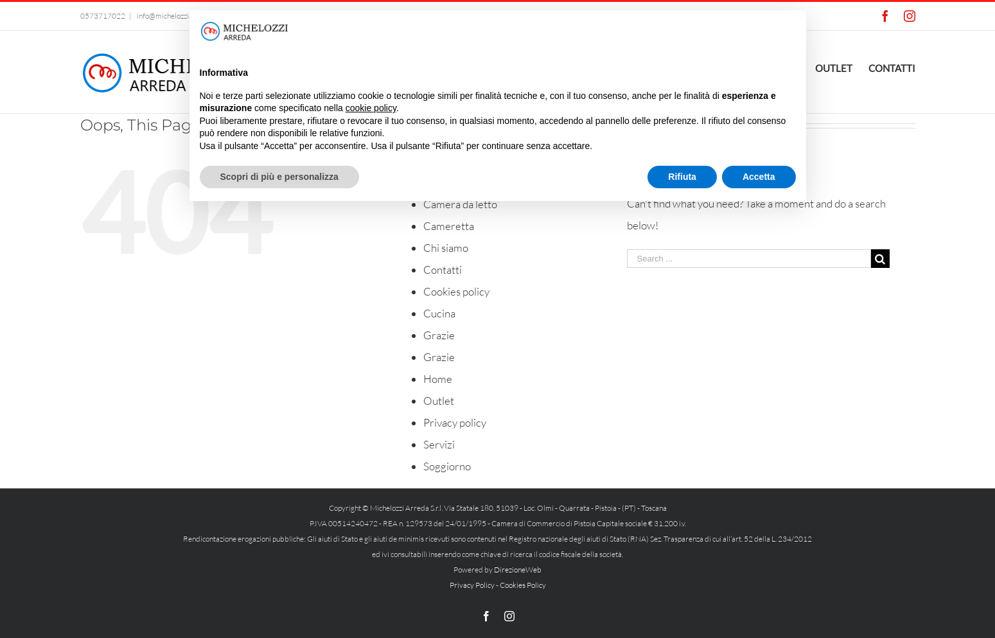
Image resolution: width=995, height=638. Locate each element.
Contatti (442, 269)
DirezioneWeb (518, 569)
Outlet (438, 400)
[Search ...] (749, 258)
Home (437, 378)
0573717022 (102, 16)
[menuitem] (841, 67)
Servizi (439, 444)
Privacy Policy (472, 585)
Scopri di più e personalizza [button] (279, 177)
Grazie (439, 335)
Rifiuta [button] (682, 177)
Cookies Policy (523, 585)
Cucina (439, 313)
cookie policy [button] (371, 108)
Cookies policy (456, 291)
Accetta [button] (759, 177)
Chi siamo (445, 247)
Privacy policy (454, 422)
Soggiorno (447, 466)
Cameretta (448, 226)
